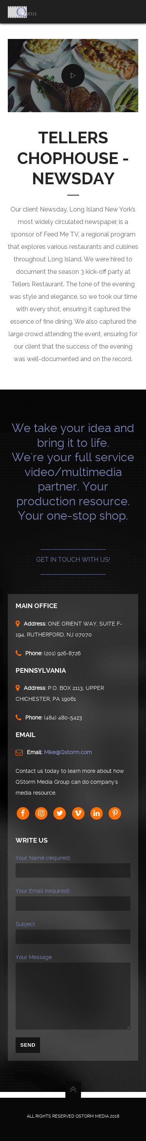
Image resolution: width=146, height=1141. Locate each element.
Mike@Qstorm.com (68, 752)
